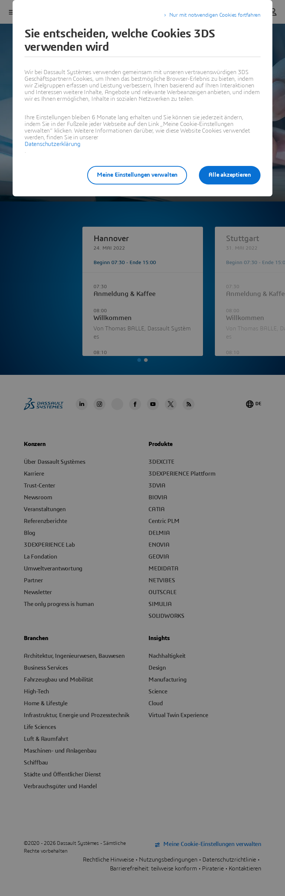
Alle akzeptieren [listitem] (230, 175)
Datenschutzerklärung (52, 144)
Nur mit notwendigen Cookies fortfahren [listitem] (215, 15)
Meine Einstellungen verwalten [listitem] (137, 175)
